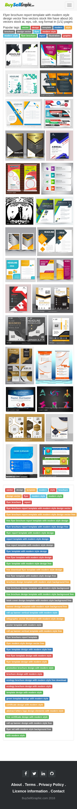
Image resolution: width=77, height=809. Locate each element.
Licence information (30, 791)
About (16, 785)
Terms (30, 785)
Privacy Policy (51, 785)
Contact (57, 791)
